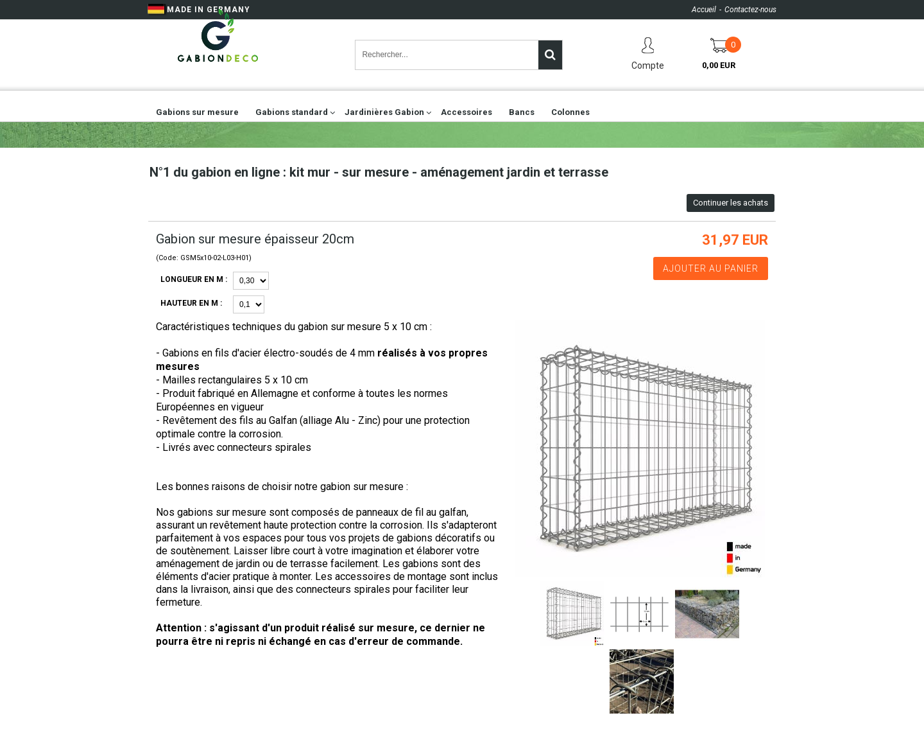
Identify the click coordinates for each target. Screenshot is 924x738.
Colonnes (570, 112)
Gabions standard (291, 112)
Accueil (704, 9)
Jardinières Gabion (384, 112)
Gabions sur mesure (197, 112)
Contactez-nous (750, 9)
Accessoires (466, 112)
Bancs (522, 112)
